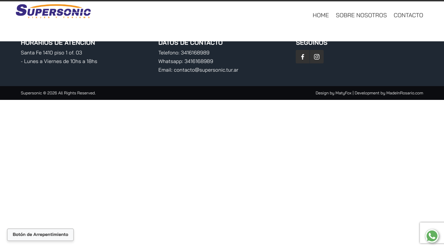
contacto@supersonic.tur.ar (206, 69)
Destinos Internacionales (214, 32)
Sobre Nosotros (361, 15)
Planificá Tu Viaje (400, 32)
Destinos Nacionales (288, 32)
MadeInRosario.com (404, 92)
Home (321, 15)
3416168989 (195, 52)
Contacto (408, 15)
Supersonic (32, 92)
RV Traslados (346, 32)
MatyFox (343, 92)
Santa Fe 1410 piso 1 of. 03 (51, 52)
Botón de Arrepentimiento (40, 234)
